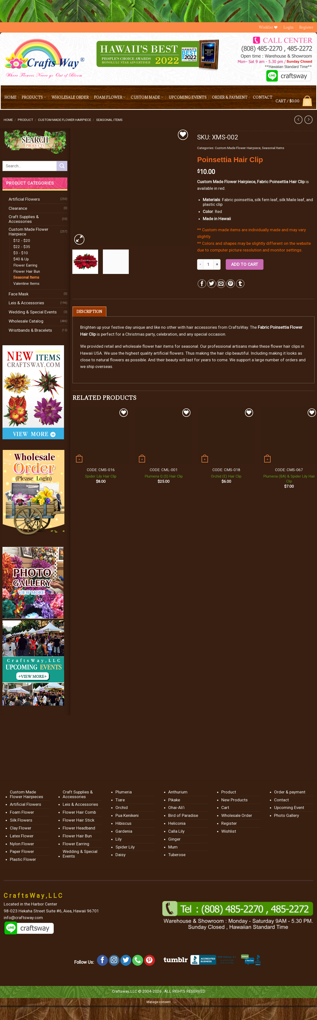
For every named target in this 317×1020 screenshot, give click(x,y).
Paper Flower (22, 851)
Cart (225, 807)
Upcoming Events (187, 97)
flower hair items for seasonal (170, 346)
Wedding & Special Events (33, 311)
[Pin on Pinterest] (230, 283)
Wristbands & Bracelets (30, 330)
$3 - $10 (20, 253)
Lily (118, 839)
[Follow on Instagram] (114, 960)
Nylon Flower (22, 843)
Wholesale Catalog (26, 321)
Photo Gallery (286, 815)
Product (25, 120)
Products (34, 97)
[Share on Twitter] (211, 283)
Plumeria (123, 791)
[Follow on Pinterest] (149, 960)
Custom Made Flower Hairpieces (26, 794)
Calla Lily (176, 831)
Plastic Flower (23, 859)
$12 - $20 (21, 240)
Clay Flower (20, 828)
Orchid (121, 807)
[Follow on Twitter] (125, 960)
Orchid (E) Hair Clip (226, 476)
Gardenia (123, 831)
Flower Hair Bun (26, 271)
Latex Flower (22, 835)
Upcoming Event (289, 807)
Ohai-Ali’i (176, 807)
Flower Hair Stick (78, 820)
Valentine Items (26, 283)
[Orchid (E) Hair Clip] (226, 435)
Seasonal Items (109, 120)
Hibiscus (123, 823)
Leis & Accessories (26, 302)
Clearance (18, 208)
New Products (234, 799)
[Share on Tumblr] (240, 283)
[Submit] (62, 166)
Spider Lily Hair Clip (100, 476)
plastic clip (213, 204)
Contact (262, 97)
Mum (173, 847)
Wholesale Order (70, 97)
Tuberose (177, 854)
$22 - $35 (21, 247)
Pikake (174, 799)
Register (306, 27)
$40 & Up (21, 259)
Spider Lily (125, 847)
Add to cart (244, 264)
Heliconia (177, 823)
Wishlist (228, 831)
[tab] (89, 312)
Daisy (120, 854)
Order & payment (229, 97)
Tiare (120, 799)
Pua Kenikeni (127, 815)
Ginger (174, 839)
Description (89, 311)
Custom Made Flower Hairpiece (64, 120)
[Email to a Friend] (221, 283)
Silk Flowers (21, 820)
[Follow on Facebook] (102, 960)
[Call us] (137, 960)
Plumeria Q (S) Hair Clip (164, 476)
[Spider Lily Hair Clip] (100, 435)
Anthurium (177, 791)
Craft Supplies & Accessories (24, 219)
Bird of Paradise (183, 815)
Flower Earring (25, 265)
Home (10, 97)
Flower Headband (79, 828)
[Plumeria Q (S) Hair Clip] (163, 435)
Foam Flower (109, 97)
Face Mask (18, 293)
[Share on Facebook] (202, 283)
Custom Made (147, 97)
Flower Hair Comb (79, 812)
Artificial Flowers (24, 199)
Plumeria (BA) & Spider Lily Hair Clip (289, 478)
